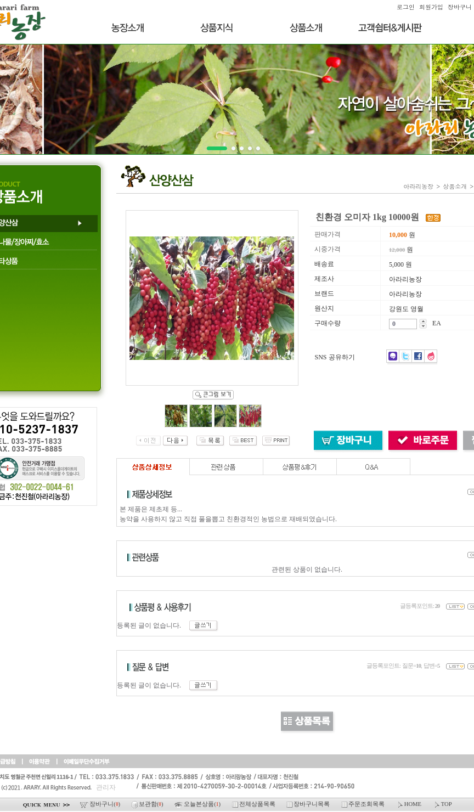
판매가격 (327, 234)
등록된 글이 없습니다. (167, 625)
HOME (409, 804)
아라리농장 (418, 186)
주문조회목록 (363, 804)
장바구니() (100, 804)
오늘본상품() (198, 804)
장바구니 (460, 7)
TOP (442, 804)
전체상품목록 (254, 804)
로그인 (406, 7)
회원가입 (431, 7)
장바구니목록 (308, 804)
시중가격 (327, 249)
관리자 (106, 787)
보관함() (148, 804)
